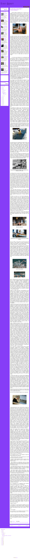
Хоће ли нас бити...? (5, 68)
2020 (2, 540)
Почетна (19, 525)
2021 (2, 539)
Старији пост (27, 525)
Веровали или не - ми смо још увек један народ (6, 57)
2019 (2, 541)
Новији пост (11, 525)
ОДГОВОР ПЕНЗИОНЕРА (5, 32)
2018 (2, 542)
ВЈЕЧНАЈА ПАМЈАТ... (5, 62)
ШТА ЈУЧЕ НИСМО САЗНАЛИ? (5, 39)
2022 (2, 538)
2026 (2, 87)
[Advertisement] (4, 78)
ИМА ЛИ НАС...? (6, 44)
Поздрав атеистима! (5, 50)
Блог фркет (7, 3)
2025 (2, 88)
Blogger (16, 557)
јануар (3, 536)
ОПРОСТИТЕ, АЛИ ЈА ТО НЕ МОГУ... (5, 14)
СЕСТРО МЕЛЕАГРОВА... (6, 20)
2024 (2, 89)
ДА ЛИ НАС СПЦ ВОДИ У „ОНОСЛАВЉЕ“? (4, 94)
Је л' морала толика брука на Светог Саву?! (6, 26)
